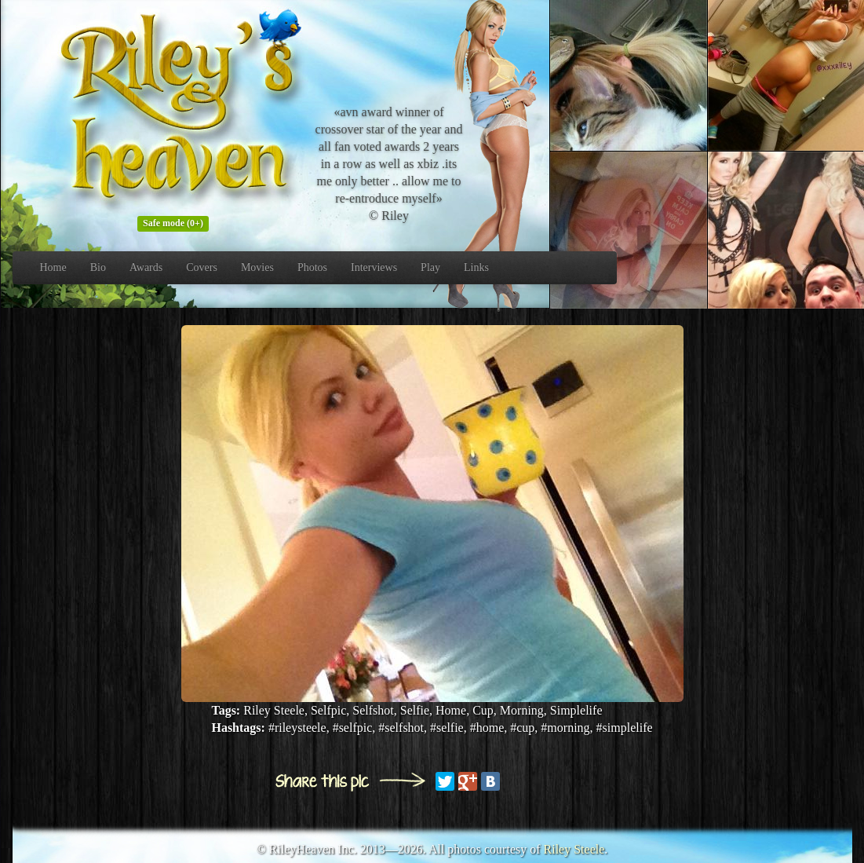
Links (476, 267)
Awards (145, 267)
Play (430, 267)
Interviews (374, 267)
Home (53, 267)
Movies (257, 267)
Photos (312, 267)
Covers (201, 267)
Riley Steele (574, 849)
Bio (98, 267)
